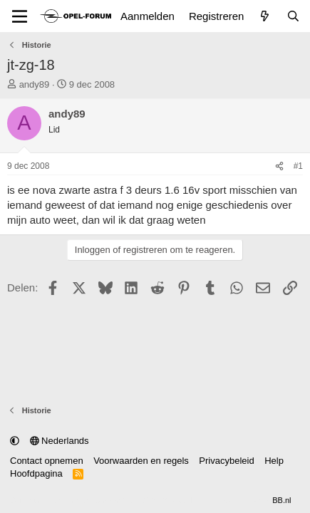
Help (274, 460)
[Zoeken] (293, 16)
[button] (14, 440)
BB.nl (281, 500)
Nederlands (59, 440)
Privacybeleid (226, 460)
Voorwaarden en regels (141, 460)
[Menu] (19, 16)
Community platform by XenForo (116, 500)
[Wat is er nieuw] (265, 16)
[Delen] (279, 166)
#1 (298, 166)
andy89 (34, 84)
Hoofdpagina (36, 473)
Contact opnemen (46, 460)
